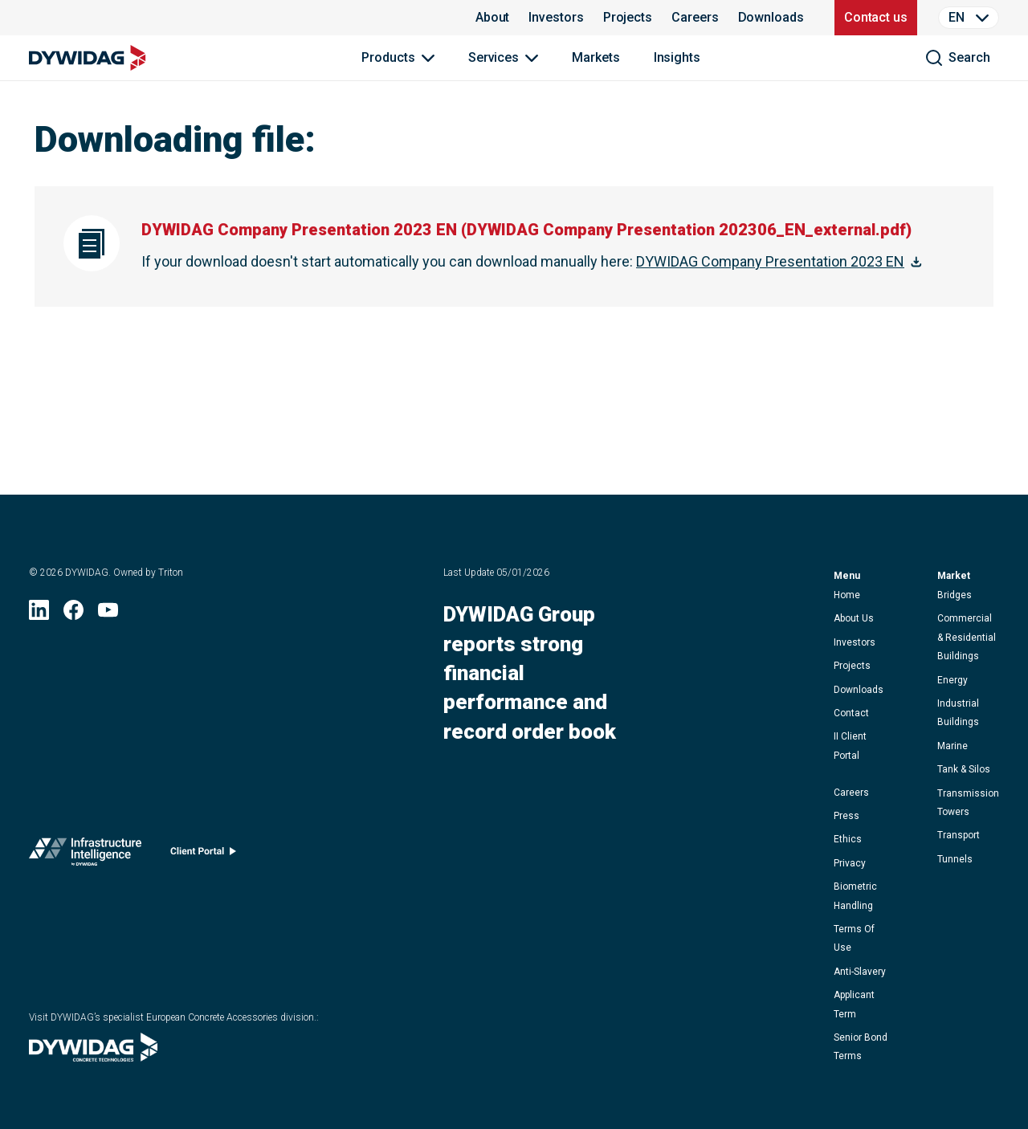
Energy (952, 680)
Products (387, 57)
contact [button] (851, 713)
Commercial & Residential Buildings (966, 637)
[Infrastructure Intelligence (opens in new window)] (85, 855)
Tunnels (955, 859)
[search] (957, 57)
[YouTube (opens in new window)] (108, 614)
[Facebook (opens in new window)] (73, 614)
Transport (958, 835)
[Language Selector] (968, 17)
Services (493, 57)
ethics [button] (848, 839)
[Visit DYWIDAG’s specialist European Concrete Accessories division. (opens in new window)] (93, 1056)
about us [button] (854, 618)
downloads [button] (858, 689)
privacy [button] (850, 863)
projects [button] (852, 665)
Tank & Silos (963, 769)
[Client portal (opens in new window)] (203, 855)
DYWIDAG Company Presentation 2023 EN (770, 261)
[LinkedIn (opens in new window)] (39, 614)
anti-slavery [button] (860, 971)
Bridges (954, 595)
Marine (952, 746)
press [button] (846, 815)
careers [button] (851, 792)
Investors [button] (854, 642)
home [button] (847, 595)
